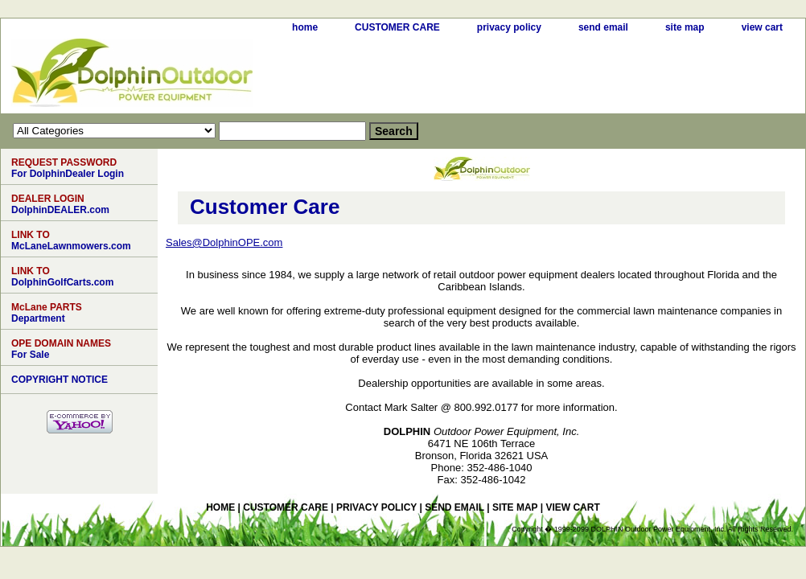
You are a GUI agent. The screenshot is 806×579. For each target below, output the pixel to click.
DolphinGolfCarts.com (62, 276)
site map (685, 27)
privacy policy (509, 27)
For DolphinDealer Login (67, 168)
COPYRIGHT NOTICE (59, 379)
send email (603, 27)
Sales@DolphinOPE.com (224, 242)
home (305, 27)
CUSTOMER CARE (397, 27)
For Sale (61, 349)
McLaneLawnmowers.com (71, 240)
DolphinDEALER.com (60, 204)
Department (46, 313)
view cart (762, 27)
